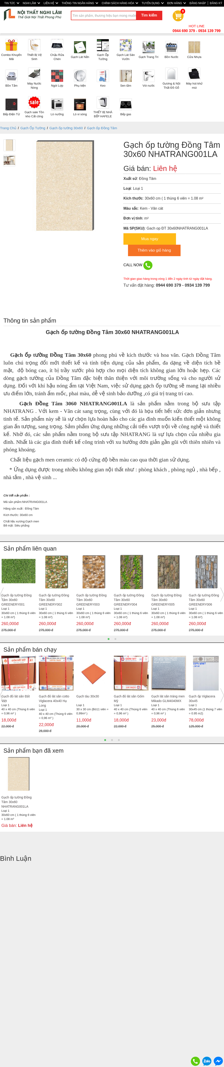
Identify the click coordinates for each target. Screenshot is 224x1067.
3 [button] (119, 740)
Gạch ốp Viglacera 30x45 (202, 698)
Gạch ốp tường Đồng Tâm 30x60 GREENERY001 (16, 599)
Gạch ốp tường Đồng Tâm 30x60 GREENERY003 (91, 599)
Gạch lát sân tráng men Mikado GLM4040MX (168, 698)
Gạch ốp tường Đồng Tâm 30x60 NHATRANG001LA (16, 801)
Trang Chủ (8, 128)
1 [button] (108, 639)
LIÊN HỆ (51, 3)
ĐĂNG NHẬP (197, 3)
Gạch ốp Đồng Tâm (102, 128)
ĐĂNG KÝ (216, 3)
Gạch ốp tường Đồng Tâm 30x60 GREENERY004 (129, 599)
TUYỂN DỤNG (153, 3)
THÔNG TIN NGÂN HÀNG (80, 3)
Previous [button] (2, 594)
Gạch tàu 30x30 (87, 696)
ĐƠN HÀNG (176, 3)
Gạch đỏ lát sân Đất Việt (15, 698)
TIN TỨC (11, 3)
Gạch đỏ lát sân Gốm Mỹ (129, 698)
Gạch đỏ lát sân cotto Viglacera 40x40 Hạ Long (54, 700)
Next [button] (222, 594)
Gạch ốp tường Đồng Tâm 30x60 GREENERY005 (166, 599)
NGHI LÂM (31, 3)
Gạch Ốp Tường (32, 128)
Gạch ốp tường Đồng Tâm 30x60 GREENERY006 (204, 599)
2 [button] (115, 639)
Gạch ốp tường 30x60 (66, 128)
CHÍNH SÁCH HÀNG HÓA (120, 3)
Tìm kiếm (149, 15)
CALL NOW (137, 265)
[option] (18, 594)
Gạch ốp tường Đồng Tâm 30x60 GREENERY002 (54, 599)
